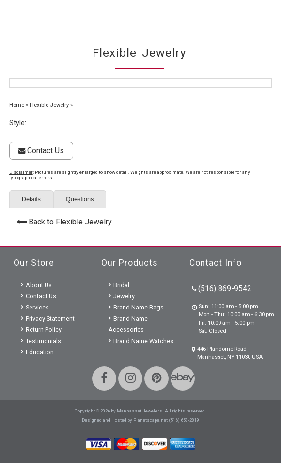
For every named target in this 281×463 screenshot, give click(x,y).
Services (37, 307)
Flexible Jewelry (49, 105)
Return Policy (44, 329)
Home (16, 105)
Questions (80, 199)
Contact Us (41, 150)
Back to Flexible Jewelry (70, 221)
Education (40, 352)
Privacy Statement (50, 318)
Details (31, 199)
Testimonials (43, 340)
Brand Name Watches (143, 340)
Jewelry (124, 296)
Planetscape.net (150, 420)
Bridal (121, 285)
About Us (39, 285)
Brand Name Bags (138, 307)
